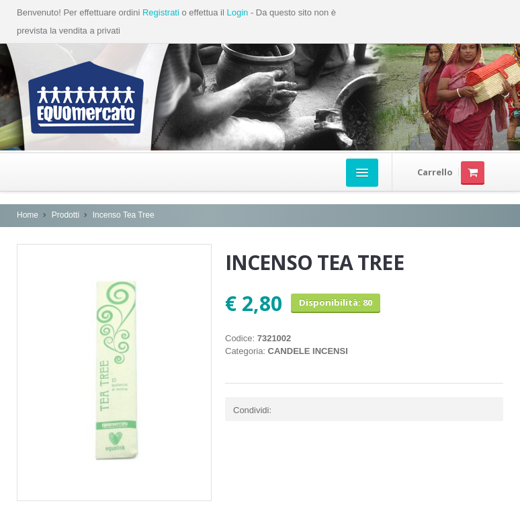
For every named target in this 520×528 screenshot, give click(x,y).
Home (27, 215)
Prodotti (65, 215)
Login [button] (237, 12)
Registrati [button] (160, 12)
